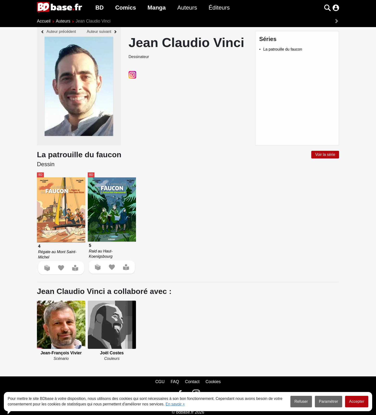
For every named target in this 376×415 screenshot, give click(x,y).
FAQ (174, 381)
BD (99, 7)
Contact (192, 381)
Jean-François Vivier (61, 353)
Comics (125, 7)
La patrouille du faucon (282, 49)
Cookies (213, 381)
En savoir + (175, 404)
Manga (156, 7)
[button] (327, 8)
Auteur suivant (99, 31)
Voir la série (325, 154)
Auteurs (187, 7)
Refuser (301, 401)
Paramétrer (328, 401)
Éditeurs (219, 7)
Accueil (44, 21)
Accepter (356, 401)
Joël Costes (112, 353)
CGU (159, 381)
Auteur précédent (61, 31)
